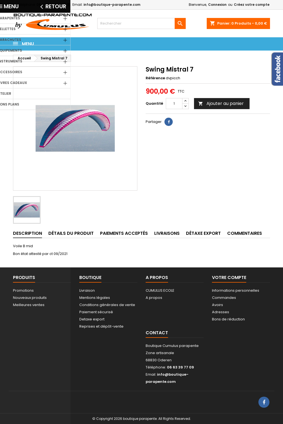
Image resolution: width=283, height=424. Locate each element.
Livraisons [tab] (167, 233)
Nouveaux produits (30, 297)
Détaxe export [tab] (203, 233)
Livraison (87, 290)
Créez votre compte (251, 4)
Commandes (224, 297)
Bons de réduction (228, 319)
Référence (155, 78)
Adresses (220, 312)
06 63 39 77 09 (49, 4)
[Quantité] (174, 103)
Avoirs (217, 304)
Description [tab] (27, 233)
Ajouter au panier (221, 103)
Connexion (217, 4)
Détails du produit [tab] (71, 233)
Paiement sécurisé (96, 312)
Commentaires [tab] (244, 233)
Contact (157, 333)
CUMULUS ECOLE (160, 290)
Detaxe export (91, 319)
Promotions (23, 290)
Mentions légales (94, 297)
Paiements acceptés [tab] (124, 233)
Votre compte (229, 277)
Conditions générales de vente (107, 304)
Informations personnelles (235, 290)
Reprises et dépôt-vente (101, 326)
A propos (154, 297)
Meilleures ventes (28, 304)
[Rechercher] (141, 23)
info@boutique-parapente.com (111, 4)
